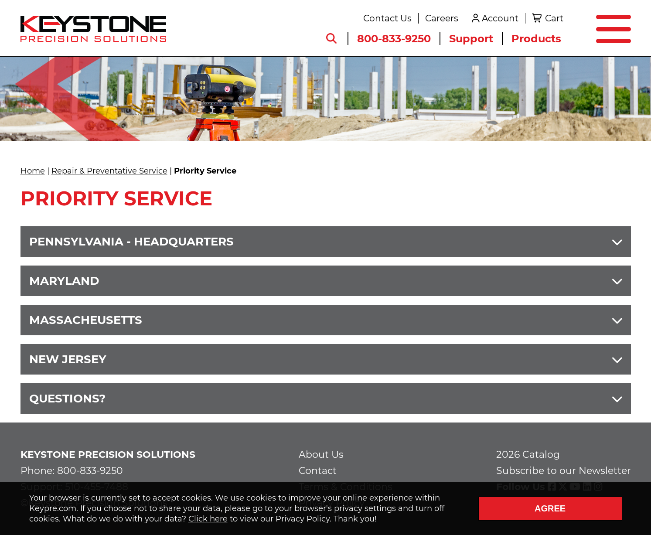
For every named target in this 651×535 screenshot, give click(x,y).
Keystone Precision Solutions (107, 454)
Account (500, 18)
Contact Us (387, 18)
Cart (554, 18)
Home (32, 171)
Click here (208, 519)
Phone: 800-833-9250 (71, 471)
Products (536, 38)
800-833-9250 (394, 38)
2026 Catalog (528, 454)
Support (471, 38)
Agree (550, 508)
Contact (318, 471)
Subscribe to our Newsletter (563, 471)
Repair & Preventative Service (109, 171)
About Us (321, 454)
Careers (441, 18)
